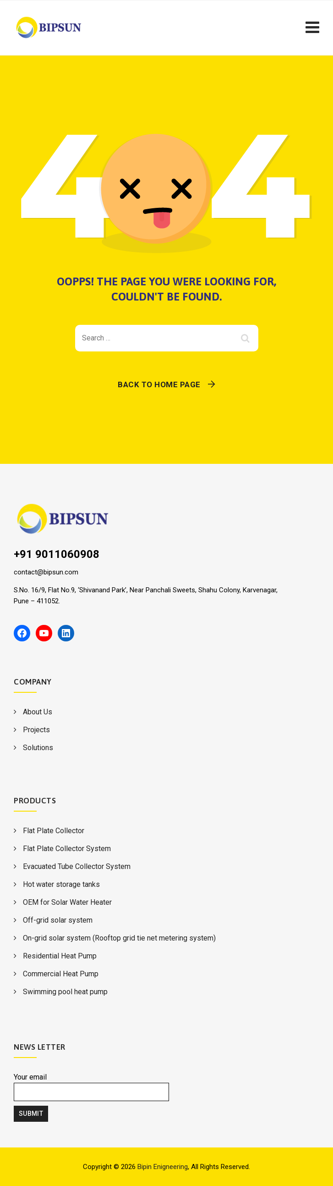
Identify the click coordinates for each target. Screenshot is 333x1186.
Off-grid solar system (58, 920)
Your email (91, 1087)
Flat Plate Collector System (67, 848)
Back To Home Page (159, 384)
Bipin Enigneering (162, 1167)
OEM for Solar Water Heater (67, 902)
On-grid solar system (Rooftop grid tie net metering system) (119, 938)
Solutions (38, 747)
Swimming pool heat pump (65, 991)
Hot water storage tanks (61, 884)
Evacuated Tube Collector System (77, 866)
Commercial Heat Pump (60, 973)
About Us (37, 711)
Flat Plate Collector (53, 830)
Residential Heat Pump (60, 956)
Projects (36, 729)
